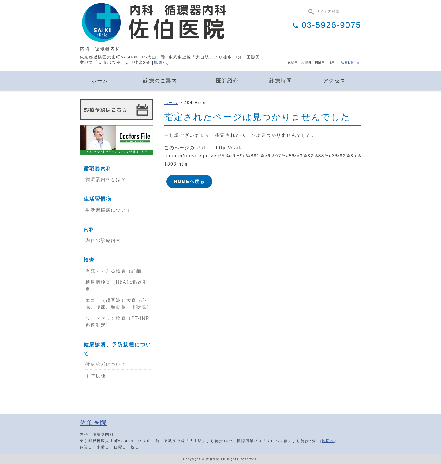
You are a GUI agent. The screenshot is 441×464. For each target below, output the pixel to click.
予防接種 (96, 375)
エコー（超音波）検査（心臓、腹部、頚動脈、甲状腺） (119, 303)
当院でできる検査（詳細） (116, 271)
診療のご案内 (160, 80)
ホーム (99, 80)
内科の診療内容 (103, 240)
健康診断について (106, 364)
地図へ (160, 62)
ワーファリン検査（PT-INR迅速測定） (118, 321)
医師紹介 (227, 80)
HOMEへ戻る (189, 181)
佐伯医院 (93, 422)
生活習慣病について (108, 210)
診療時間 (350, 63)
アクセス (334, 80)
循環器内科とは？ (106, 179)
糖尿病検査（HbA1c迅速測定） (117, 285)
